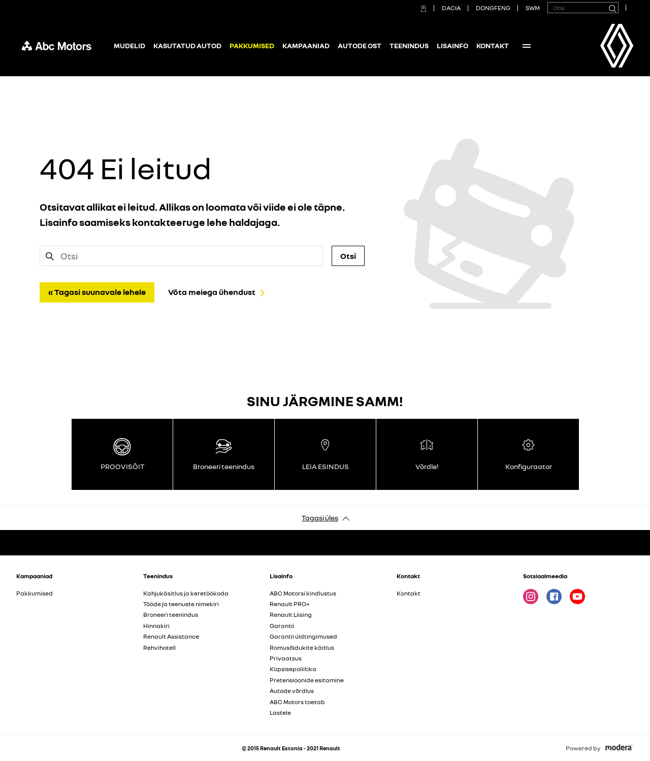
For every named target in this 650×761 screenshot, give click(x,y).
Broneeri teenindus (170, 614)
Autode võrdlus (292, 690)
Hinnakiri (156, 626)
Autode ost (359, 45)
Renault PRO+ (290, 604)
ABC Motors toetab (297, 702)
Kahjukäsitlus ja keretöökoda (186, 593)
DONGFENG (493, 8)
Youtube (577, 596)
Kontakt (492, 45)
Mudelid (129, 45)
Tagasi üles (320, 517)
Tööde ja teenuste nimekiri (181, 604)
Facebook (554, 596)
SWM (533, 8)
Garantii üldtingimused (303, 636)
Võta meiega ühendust (211, 292)
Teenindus (409, 45)
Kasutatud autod (187, 45)
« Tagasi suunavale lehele (97, 292)
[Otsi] (612, 7)
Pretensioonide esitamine (307, 680)
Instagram (530, 596)
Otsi (348, 256)
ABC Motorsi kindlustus (303, 593)
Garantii (282, 626)
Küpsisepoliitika (293, 669)
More (526, 45)
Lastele (280, 712)
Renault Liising (291, 614)
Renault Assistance (171, 636)
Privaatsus (286, 658)
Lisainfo (452, 45)
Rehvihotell (159, 647)
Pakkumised (34, 593)
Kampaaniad (306, 45)
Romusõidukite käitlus (302, 647)
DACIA (451, 8)
